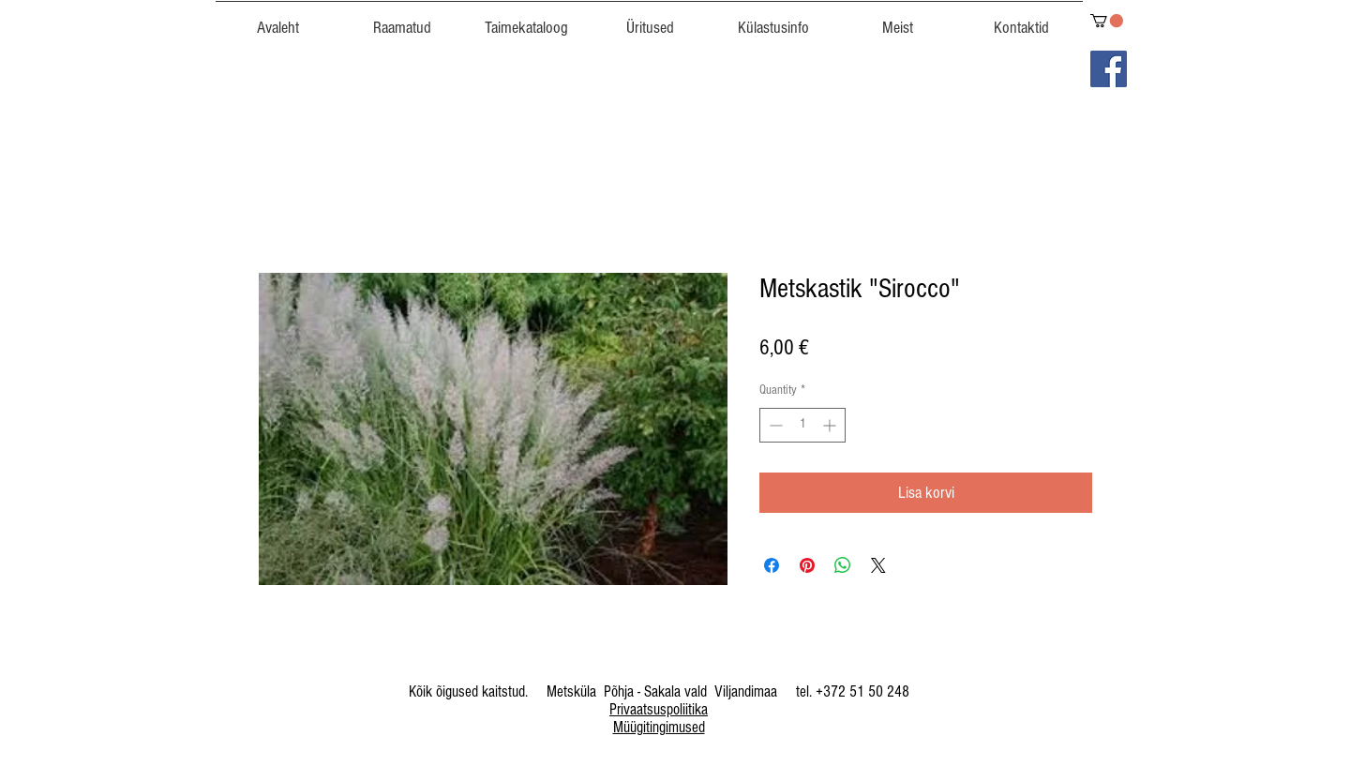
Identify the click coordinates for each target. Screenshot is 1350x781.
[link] (1106, 20)
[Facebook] (1108, 69)
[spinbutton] (802, 425)
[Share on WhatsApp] (843, 565)
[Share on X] (878, 565)
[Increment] (831, 425)
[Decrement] (774, 425)
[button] (526, 19)
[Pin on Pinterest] (807, 565)
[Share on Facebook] (771, 565)
